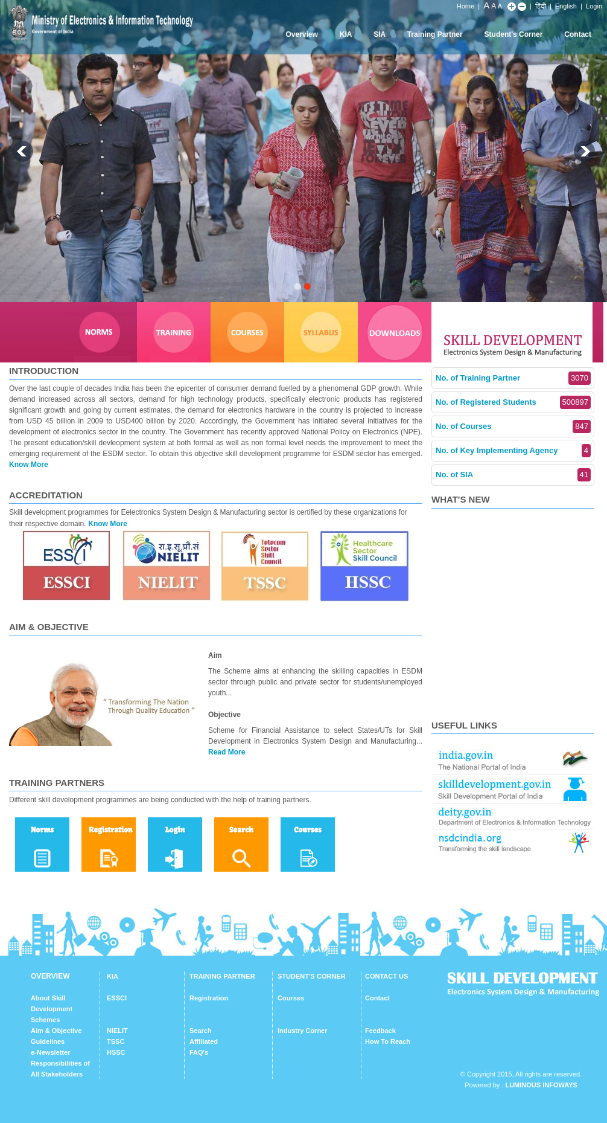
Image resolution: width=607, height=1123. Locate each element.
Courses (291, 998)
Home (465, 6)
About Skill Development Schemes (51, 1008)
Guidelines (48, 1041)
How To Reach (387, 1041)
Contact (577, 34)
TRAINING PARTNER (222, 976)
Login (594, 6)
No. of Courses (513, 426)
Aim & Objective (56, 1030)
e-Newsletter (50, 1052)
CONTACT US (386, 976)
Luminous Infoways (541, 1085)
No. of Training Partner (513, 378)
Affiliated (203, 1041)
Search (200, 1030)
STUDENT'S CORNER (312, 976)
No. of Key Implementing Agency (513, 450)
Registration (208, 998)
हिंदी (540, 6)
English (566, 6)
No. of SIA (513, 474)
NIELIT (117, 1030)
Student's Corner (514, 34)
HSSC (116, 1052)
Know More (28, 464)
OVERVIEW (50, 976)
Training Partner (435, 34)
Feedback (380, 1030)
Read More (226, 752)
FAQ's (198, 1052)
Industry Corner (303, 1030)
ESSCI (117, 998)
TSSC (115, 1041)
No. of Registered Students (513, 402)
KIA (346, 34)
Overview (301, 34)
